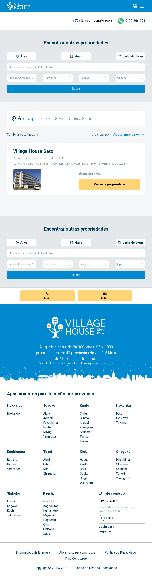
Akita (46, 413)
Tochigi (84, 436)
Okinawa (49, 529)
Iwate (47, 427)
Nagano (12, 460)
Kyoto (84, 464)
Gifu (46, 464)
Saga (46, 534)
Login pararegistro (106, 529)
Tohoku (49, 405)
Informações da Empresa (33, 552)
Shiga (83, 478)
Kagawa (12, 506)
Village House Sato (33, 151)
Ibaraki (84, 423)
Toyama (121, 423)
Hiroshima (123, 460)
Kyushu (49, 493)
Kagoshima (50, 506)
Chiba (83, 413)
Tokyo (84, 441)
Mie (45, 469)
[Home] (76, 327)
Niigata (11, 464)
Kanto (84, 405)
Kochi (10, 510)
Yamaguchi (123, 478)
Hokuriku (123, 405)
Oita (46, 524)
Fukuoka (48, 501)
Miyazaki (49, 515)
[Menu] (142, 6)
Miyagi (47, 432)
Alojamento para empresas (77, 552)
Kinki (84, 452)
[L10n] (135, 6)
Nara (83, 469)
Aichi (46, 460)
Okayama (122, 464)
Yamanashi (14, 469)
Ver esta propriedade (109, 184)
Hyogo (84, 460)
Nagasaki (49, 520)
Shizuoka (49, 473)
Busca (76, 88)
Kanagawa (86, 427)
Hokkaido (15, 405)
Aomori (48, 418)
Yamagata (49, 436)
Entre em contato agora (96, 20)
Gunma (84, 418)
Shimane (122, 469)
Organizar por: (101, 134)
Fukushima (50, 423)
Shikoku (13, 493)
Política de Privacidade (120, 552)
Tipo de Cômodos (21, 78)
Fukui (119, 413)
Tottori (120, 473)
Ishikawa (122, 418)
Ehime (11, 501)
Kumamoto (50, 510)
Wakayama (87, 483)
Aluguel (94, 78)
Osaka (84, 473)
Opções (130, 78)
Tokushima (14, 515)
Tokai (47, 452)
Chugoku (123, 452)
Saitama (85, 432)
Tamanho (58, 78)
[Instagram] (109, 518)
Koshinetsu (16, 452)
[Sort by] (129, 134)
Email (104, 297)
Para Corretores (76, 558)
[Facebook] (102, 518)
